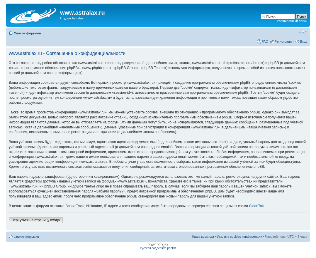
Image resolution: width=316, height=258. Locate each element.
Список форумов (27, 33)
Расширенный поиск (292, 21)
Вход (303, 41)
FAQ (265, 41)
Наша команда (203, 236)
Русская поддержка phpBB (158, 248)
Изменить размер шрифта (303, 32)
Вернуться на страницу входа (35, 220)
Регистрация (284, 41)
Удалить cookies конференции (239, 236)
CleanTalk (256, 206)
